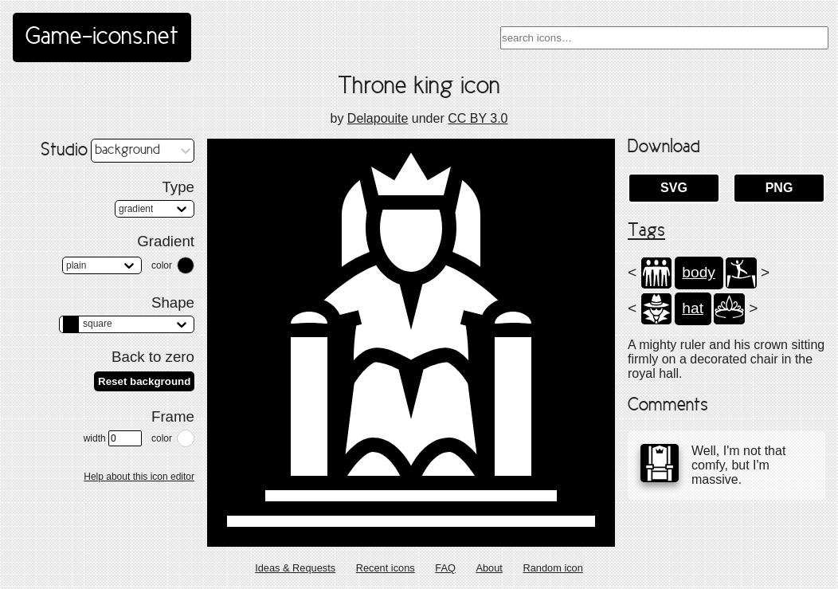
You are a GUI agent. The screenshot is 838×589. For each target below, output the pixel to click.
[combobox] (664, 37)
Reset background (144, 381)
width (113, 438)
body (698, 272)
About (489, 568)
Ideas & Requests (295, 568)
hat (692, 308)
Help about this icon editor (139, 476)
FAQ (445, 568)
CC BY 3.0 (477, 118)
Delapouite (378, 118)
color (161, 265)
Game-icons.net (101, 37)
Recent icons (385, 568)
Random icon (552, 568)
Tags (646, 231)
